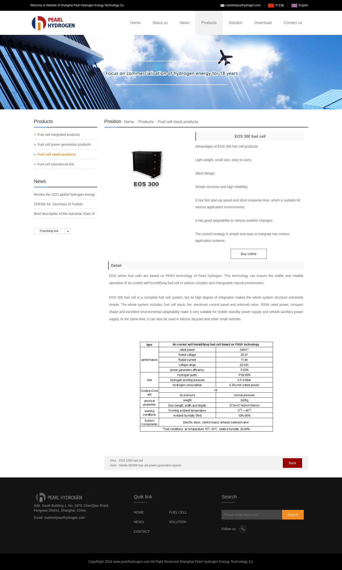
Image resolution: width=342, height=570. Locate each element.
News (184, 23)
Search (293, 515)
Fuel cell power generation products (64, 144)
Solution (236, 23)
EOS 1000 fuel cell (131, 460)
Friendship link (49, 231)
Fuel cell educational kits (56, 164)
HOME (139, 512)
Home (135, 23)
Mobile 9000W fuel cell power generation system (150, 465)
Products (208, 23)
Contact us (293, 23)
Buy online (248, 254)
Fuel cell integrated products (59, 135)
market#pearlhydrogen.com (243, 5)
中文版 (279, 5)
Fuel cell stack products (178, 122)
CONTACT (142, 531)
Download (263, 23)
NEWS (139, 522)
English (303, 5)
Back (292, 463)
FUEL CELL (178, 512)
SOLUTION (177, 522)
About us (160, 23)
